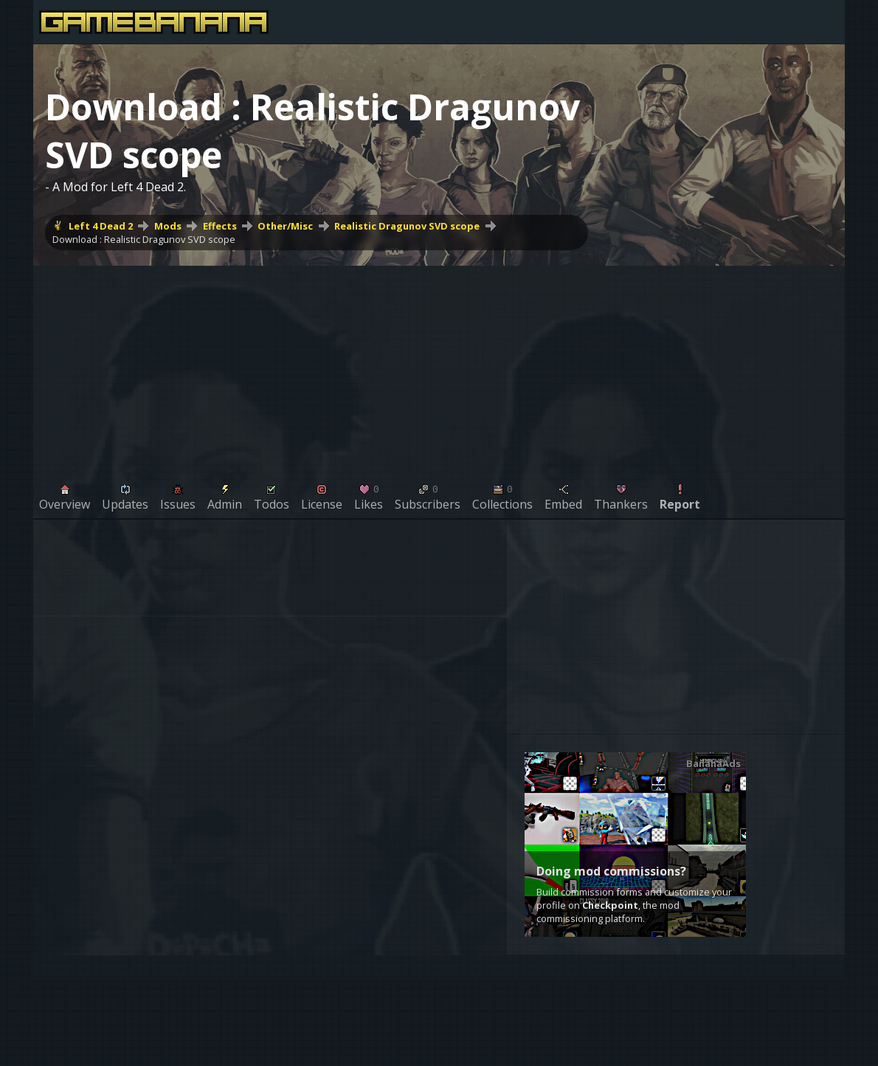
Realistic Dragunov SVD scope (407, 226)
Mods (168, 226)
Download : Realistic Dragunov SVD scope (143, 239)
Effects (220, 226)
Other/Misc (285, 226)
